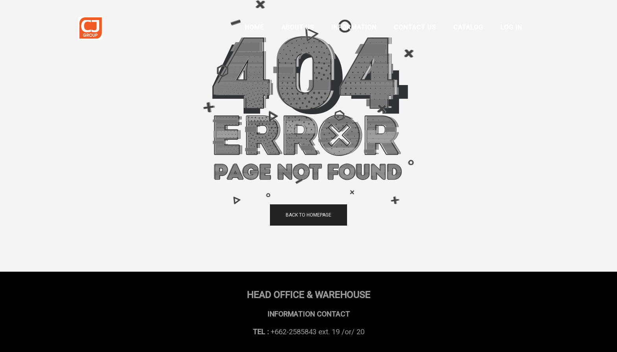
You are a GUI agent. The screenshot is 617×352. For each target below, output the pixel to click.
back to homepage (308, 215)
